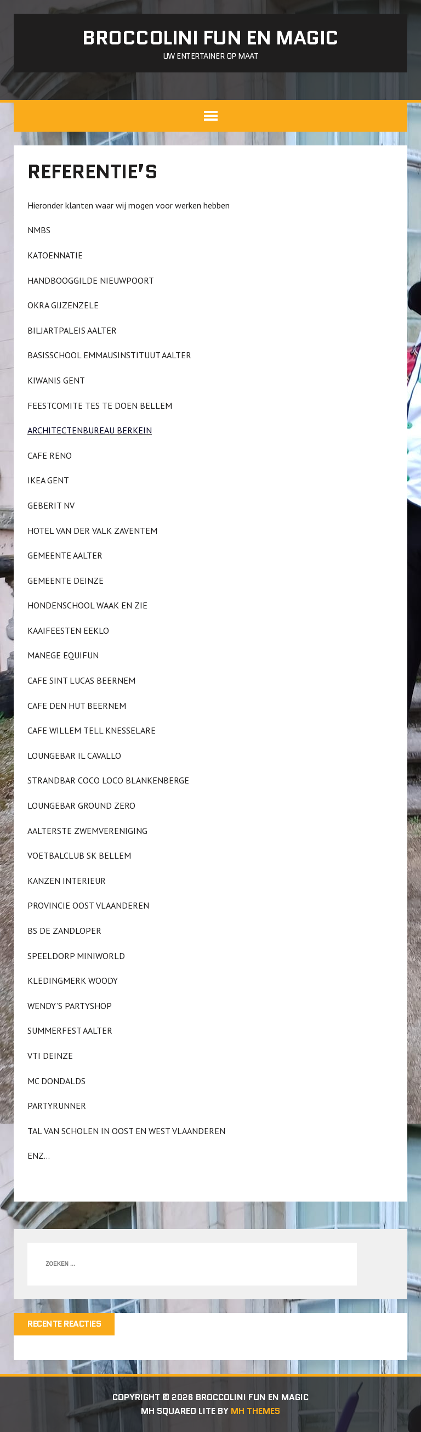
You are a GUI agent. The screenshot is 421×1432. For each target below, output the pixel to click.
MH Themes (255, 1411)
